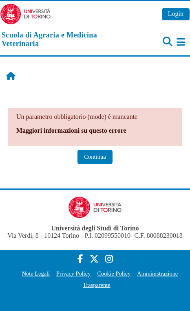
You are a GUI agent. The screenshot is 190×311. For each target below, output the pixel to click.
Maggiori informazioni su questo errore (71, 130)
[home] (63, 39)
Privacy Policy (73, 273)
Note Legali (36, 273)
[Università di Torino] (25, 13)
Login (175, 13)
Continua (95, 156)
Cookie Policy (113, 273)
